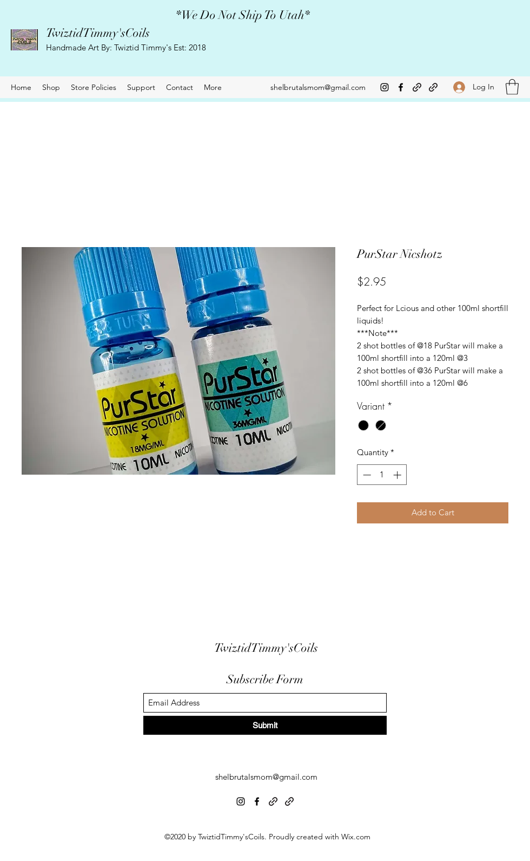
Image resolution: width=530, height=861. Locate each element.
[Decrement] (366, 475)
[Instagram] (384, 87)
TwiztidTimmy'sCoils (98, 32)
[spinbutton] (382, 475)
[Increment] (398, 475)
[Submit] (265, 725)
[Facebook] (400, 87)
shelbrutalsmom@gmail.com (318, 87)
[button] (512, 87)
